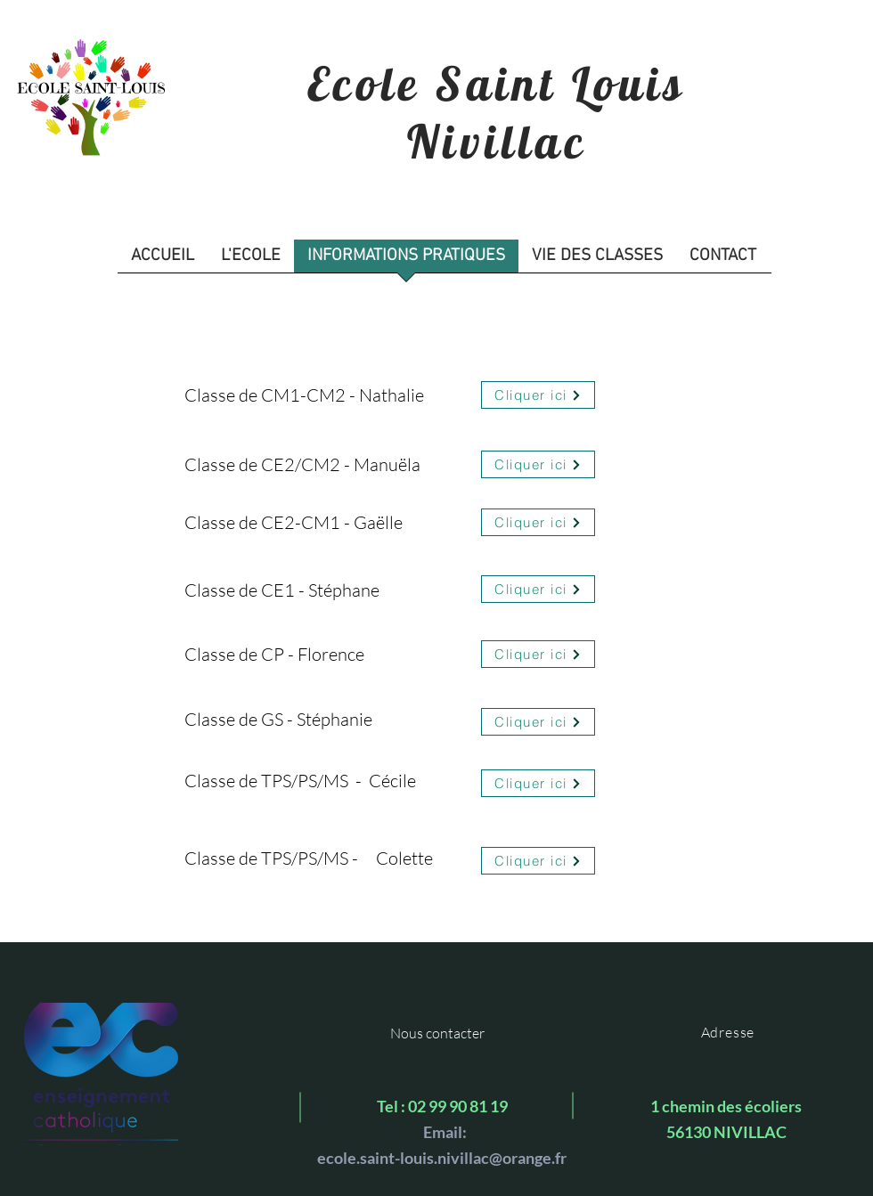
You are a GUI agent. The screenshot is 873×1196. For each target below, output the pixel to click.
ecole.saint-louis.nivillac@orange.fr (442, 1158)
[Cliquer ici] (538, 395)
